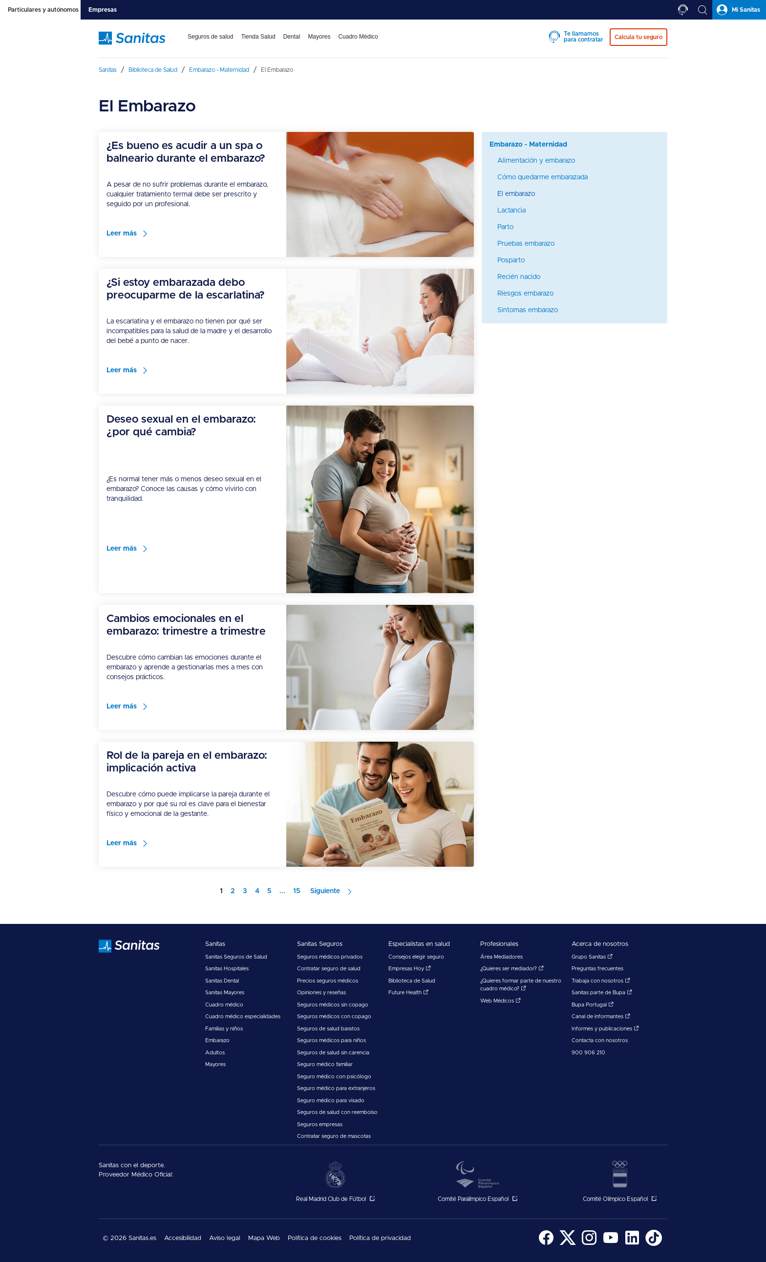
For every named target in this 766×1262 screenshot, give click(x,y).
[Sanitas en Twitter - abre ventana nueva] (567, 1244)
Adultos (215, 1052)
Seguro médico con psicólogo (334, 1076)
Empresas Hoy (409, 968)
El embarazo (516, 194)
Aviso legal (224, 1238)
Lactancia (511, 210)
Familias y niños (224, 1028)
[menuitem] (210, 43)
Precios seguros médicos (327, 981)
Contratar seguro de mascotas (334, 1136)
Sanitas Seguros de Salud (236, 957)
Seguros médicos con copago (334, 1016)
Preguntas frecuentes (597, 968)
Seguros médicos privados (329, 957)
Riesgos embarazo (525, 293)
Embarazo (217, 1040)
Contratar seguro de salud (329, 968)
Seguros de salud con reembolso (337, 1112)
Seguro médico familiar (325, 1064)
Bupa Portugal (593, 1004)
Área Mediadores (501, 957)
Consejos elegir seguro (416, 957)
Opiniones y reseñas (321, 992)
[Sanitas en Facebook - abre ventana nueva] (546, 1244)
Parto (505, 227)
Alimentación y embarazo (536, 160)
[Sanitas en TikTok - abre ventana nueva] (653, 1244)
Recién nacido (518, 277)
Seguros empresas (319, 1124)
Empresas (102, 10)
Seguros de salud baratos (328, 1028)
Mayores (215, 1064)
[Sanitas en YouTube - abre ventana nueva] (610, 1244)
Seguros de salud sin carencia (333, 1052)
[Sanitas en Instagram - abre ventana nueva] (589, 1244)
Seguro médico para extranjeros (336, 1088)
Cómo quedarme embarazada (542, 177)
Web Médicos (500, 1001)
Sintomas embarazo (527, 310)
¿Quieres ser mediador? (512, 968)
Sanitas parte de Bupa (602, 992)
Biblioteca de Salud (411, 981)
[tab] (40, 10)
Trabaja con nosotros (601, 981)
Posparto (511, 260)
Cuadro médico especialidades (242, 1016)
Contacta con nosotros (600, 1040)
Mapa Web (264, 1238)
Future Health (408, 992)
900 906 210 (588, 1052)
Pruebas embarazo (525, 243)
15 (296, 891)
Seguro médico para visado (330, 1100)
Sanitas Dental (222, 981)
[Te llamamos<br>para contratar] (683, 10)
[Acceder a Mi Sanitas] (739, 10)
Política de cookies (314, 1238)
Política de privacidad (380, 1238)
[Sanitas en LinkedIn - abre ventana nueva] (632, 1244)
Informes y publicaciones (605, 1028)
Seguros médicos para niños (331, 1040)
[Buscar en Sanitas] (702, 10)
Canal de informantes (601, 1016)
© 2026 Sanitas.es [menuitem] (129, 1238)
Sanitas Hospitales (227, 968)
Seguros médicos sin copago (332, 1004)
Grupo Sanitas (592, 957)
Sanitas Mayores (224, 992)
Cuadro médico (224, 1004)
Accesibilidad (182, 1238)
